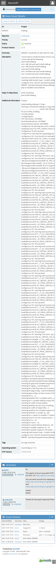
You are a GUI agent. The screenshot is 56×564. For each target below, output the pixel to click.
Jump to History (24, 21)
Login (18, 9)
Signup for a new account (31, 9)
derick (6, 470)
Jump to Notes (9, 21)
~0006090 (20, 474)
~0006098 (17, 504)
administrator (13, 554)
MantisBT (16, 549)
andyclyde (25, 36)
